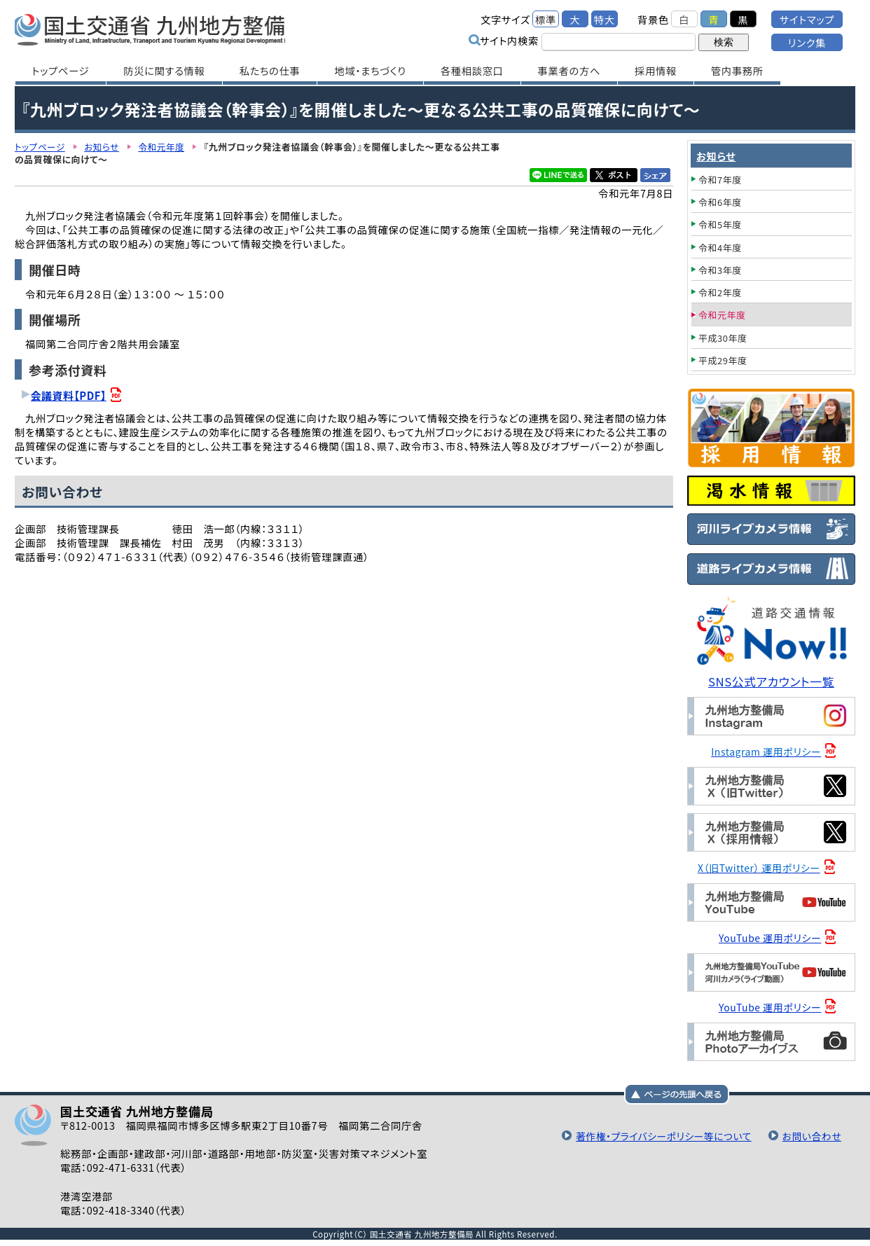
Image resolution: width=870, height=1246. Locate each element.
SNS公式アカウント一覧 (773, 682)
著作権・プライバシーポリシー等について (657, 1135)
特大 (604, 19)
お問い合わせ (810, 1135)
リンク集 (807, 42)
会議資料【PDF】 (70, 395)
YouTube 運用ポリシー (771, 937)
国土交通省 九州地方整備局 (163, 28)
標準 (545, 19)
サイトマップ (807, 19)
